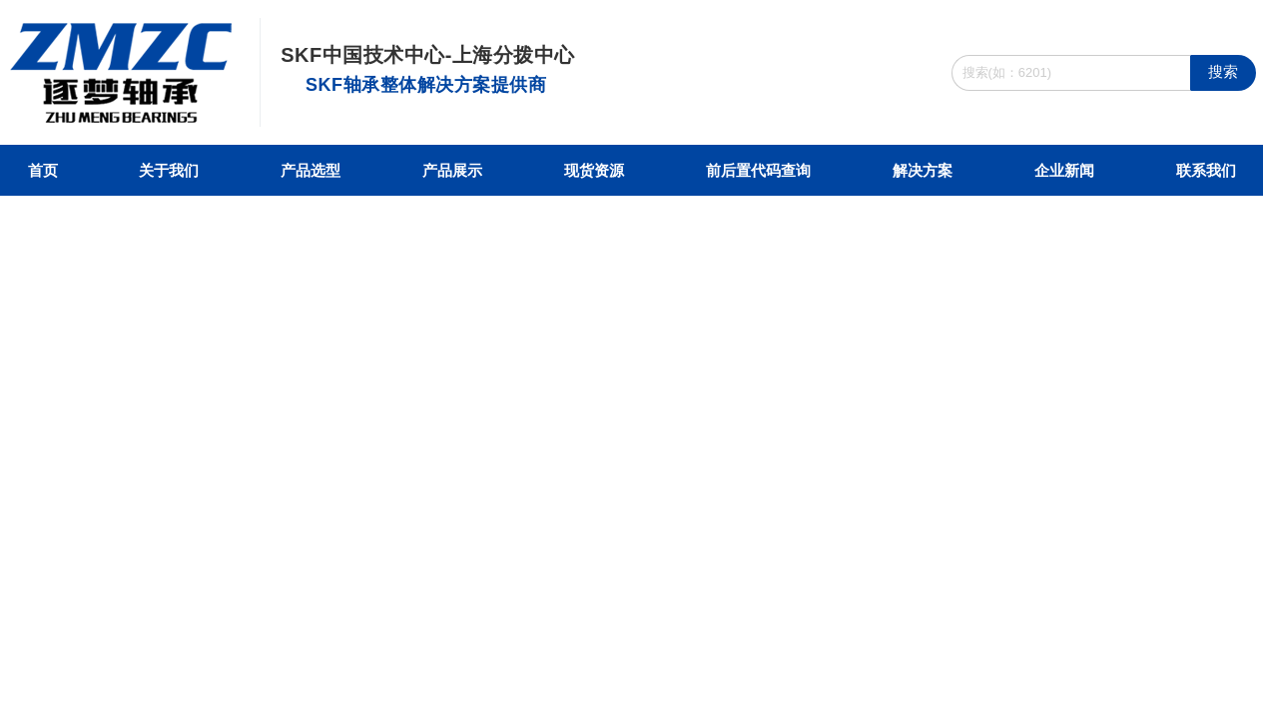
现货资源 (594, 170)
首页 (43, 170)
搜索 (1223, 71)
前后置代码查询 (758, 170)
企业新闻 (1064, 170)
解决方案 (922, 170)
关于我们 (169, 170)
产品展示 (452, 170)
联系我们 (1206, 170)
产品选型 (310, 170)
